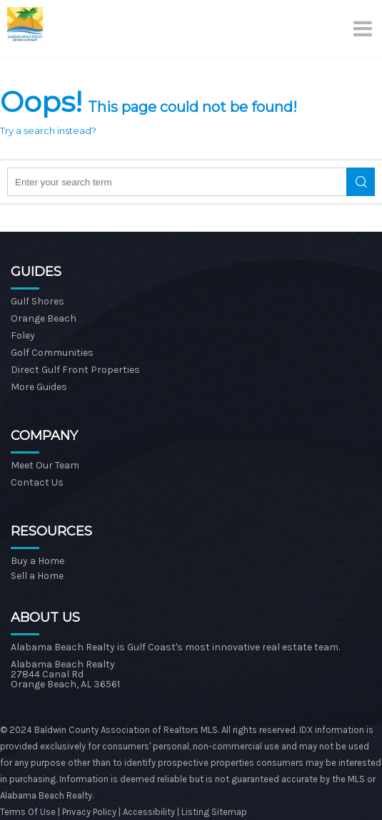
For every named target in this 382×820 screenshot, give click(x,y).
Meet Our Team (45, 465)
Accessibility (149, 811)
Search (360, 182)
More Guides (39, 387)
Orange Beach (43, 318)
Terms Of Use (28, 811)
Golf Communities (52, 353)
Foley (23, 335)
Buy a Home (37, 561)
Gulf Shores (37, 301)
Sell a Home (37, 576)
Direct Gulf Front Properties (75, 370)
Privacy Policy (90, 811)
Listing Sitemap (214, 811)
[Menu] (364, 28)
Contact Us (37, 482)
